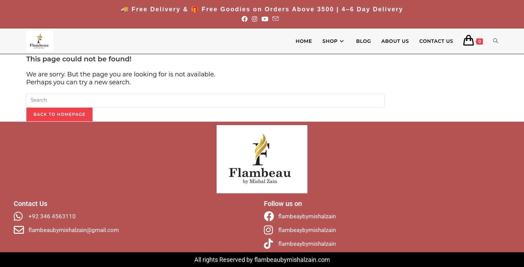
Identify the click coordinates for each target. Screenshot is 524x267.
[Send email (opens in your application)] (277, 19)
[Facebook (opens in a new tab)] (247, 19)
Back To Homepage (59, 114)
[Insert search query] (205, 100)
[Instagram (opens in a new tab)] (256, 19)
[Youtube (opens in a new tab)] (266, 19)
